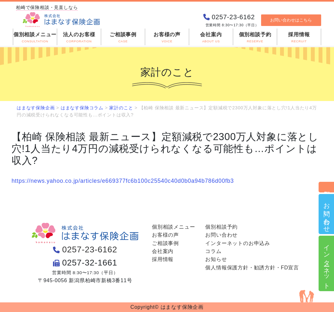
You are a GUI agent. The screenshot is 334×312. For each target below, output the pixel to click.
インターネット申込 (326, 263)
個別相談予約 (326, 187)
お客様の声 (165, 235)
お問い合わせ (326, 214)
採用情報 (162, 259)
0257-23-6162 (90, 249)
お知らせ (216, 259)
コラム (213, 251)
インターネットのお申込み (237, 243)
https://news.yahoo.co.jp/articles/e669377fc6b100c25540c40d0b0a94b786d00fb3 (123, 181)
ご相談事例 (165, 243)
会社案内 (162, 251)
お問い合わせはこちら (291, 24)
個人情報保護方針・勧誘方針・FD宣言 (252, 267)
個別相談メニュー (173, 227)
